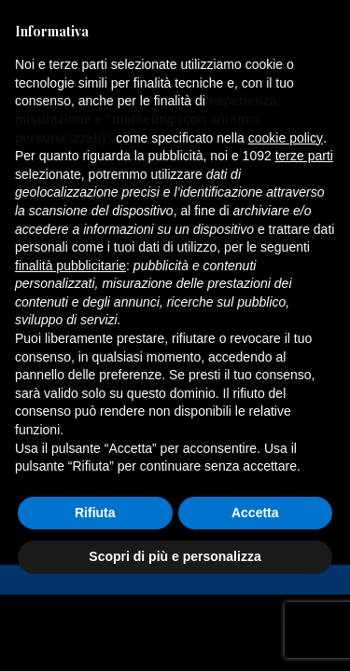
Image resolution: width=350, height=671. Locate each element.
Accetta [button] (255, 512)
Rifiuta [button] (95, 512)
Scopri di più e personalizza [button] (174, 556)
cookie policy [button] (285, 137)
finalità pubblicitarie (70, 265)
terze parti (304, 155)
